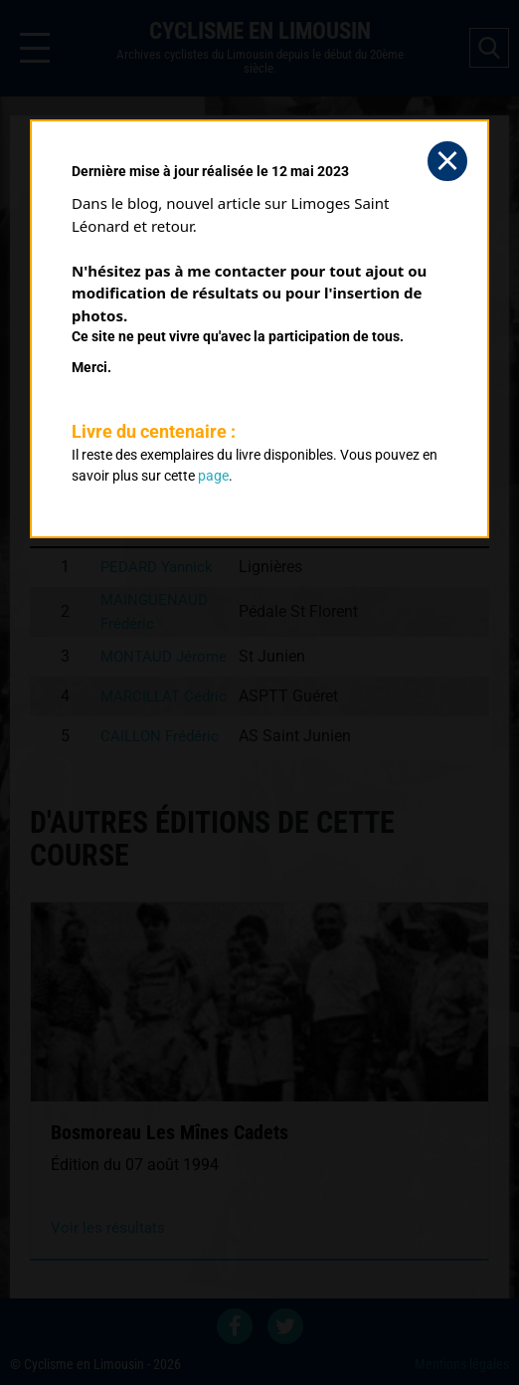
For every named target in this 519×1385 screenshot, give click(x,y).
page (213, 476)
